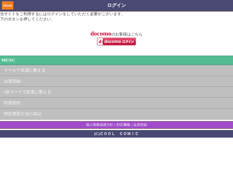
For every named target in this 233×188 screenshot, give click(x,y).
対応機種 (123, 125)
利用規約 (12, 103)
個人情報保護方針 (99, 125)
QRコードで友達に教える (27, 92)
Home (7, 5)
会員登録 (12, 81)
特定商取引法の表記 (22, 113)
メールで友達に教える (25, 70)
